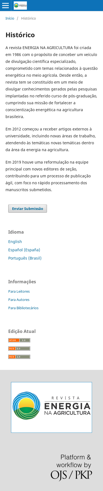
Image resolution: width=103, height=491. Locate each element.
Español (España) (24, 249)
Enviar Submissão (27, 208)
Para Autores (18, 299)
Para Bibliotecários (23, 307)
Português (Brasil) (24, 258)
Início (9, 18)
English (15, 241)
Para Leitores (19, 291)
